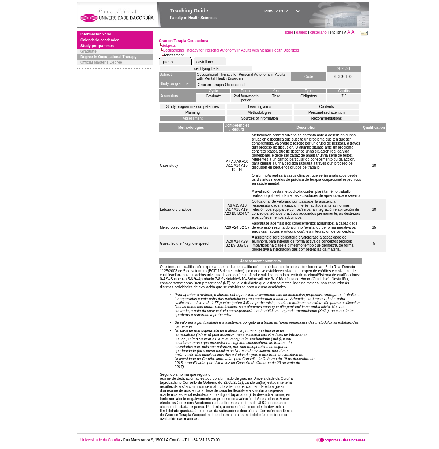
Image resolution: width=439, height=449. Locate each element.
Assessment (192, 118)
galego (301, 32)
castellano (318, 32)
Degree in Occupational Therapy (108, 57)
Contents (326, 107)
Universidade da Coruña (100, 440)
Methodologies (259, 113)
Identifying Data (206, 69)
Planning (192, 113)
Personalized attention (326, 113)
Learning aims (259, 107)
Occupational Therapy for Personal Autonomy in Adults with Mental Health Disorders (231, 50)
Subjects (169, 46)
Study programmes (97, 46)
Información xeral (95, 34)
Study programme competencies (192, 107)
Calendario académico (99, 40)
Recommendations (326, 118)
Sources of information (259, 118)
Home (289, 32)
